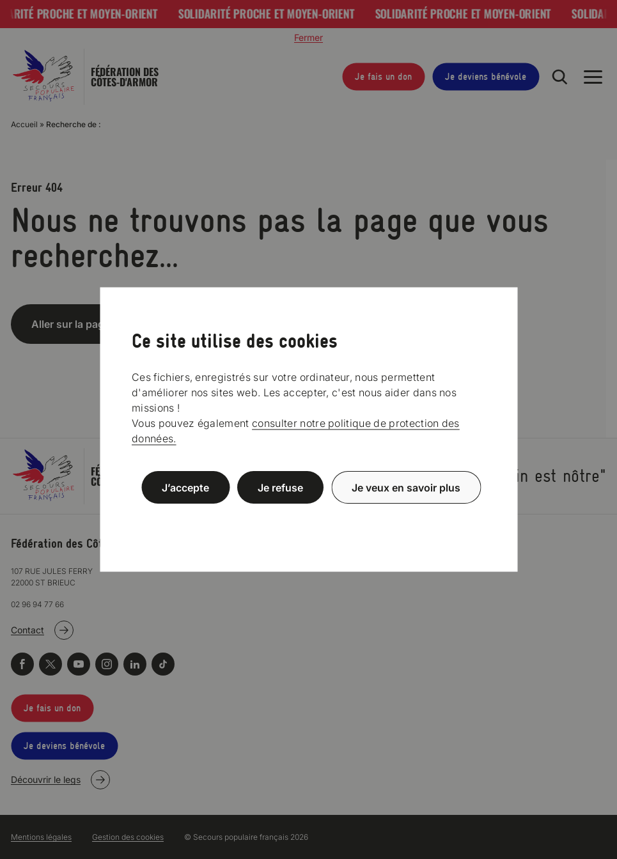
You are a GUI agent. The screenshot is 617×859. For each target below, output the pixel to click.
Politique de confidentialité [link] (308, 518)
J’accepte (185, 487)
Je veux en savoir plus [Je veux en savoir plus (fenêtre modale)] (406, 487)
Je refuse (280, 487)
